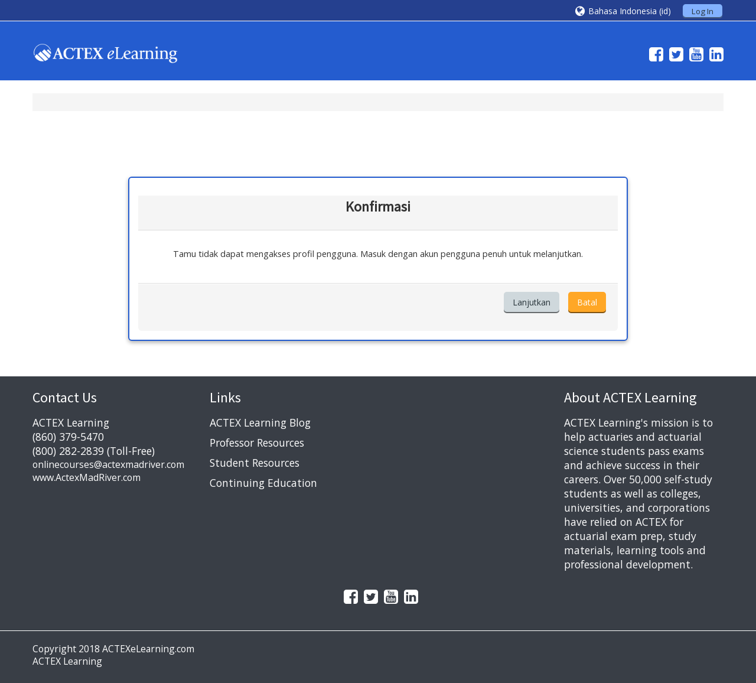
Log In (702, 11)
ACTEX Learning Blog (260, 422)
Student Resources (254, 463)
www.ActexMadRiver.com (86, 477)
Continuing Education (263, 483)
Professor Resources (257, 442)
